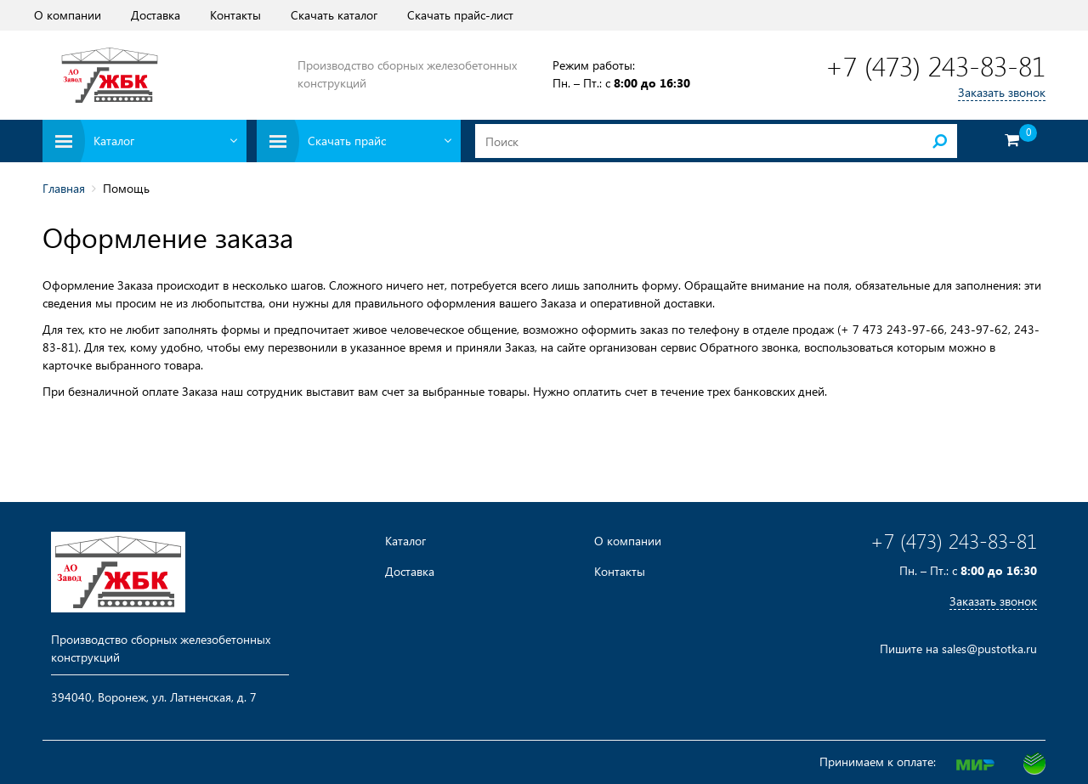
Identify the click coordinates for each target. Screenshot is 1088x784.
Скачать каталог (334, 15)
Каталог (405, 541)
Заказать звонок (1002, 92)
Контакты (235, 15)
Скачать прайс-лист (460, 15)
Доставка (155, 15)
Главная (63, 188)
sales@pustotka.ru (989, 648)
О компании (67, 15)
